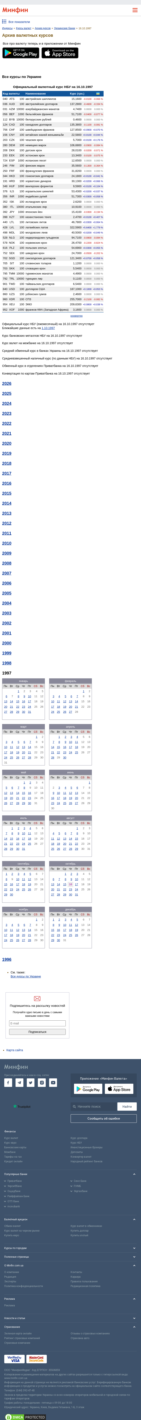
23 (23, 706)
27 (5, 711)
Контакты (76, 1272)
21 (11, 706)
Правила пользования (84, 1281)
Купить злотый (79, 1235)
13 (5, 701)
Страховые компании (17, 1342)
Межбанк (10, 1152)
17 (29, 701)
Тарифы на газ (13, 1156)
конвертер (77, 315)
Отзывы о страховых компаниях (90, 1333)
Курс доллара (79, 1138)
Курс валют (11, 1138)
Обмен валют (12, 1226)
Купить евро (11, 1235)
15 (17, 701)
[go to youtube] (53, 1082)
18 (58, 706)
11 (58, 701)
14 (11, 701)
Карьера (76, 1276)
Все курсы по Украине (26, 976)
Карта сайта (14, 1050)
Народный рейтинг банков (87, 1161)
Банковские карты (15, 1147)
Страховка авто (80, 1338)
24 (29, 706)
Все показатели (19, 22)
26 (64, 711)
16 (23, 701)
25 (58, 711)
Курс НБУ (76, 1142)
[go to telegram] (19, 1082)
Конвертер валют (81, 1156)
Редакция (10, 1276)
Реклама (9, 1305)
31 (29, 711)
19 (64, 706)
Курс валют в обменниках (86, 1226)
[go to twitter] (31, 1082)
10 (29, 696)
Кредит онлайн (13, 1161)
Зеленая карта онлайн (18, 1333)
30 (23, 711)
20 (5, 706)
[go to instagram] (42, 1082)
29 (17, 711)
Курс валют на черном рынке (22, 1230)
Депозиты (77, 1152)
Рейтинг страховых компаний (22, 1338)
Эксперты (10, 1281)
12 (64, 701)
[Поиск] (127, 1106)
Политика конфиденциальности (23, 1286)
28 (11, 711)
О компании (11, 1272)
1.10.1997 (48, 328)
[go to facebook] (8, 1082)
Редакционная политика (85, 1286)
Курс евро (10, 1142)
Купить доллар (79, 1230)
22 (17, 706)
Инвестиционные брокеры (87, 1147)
